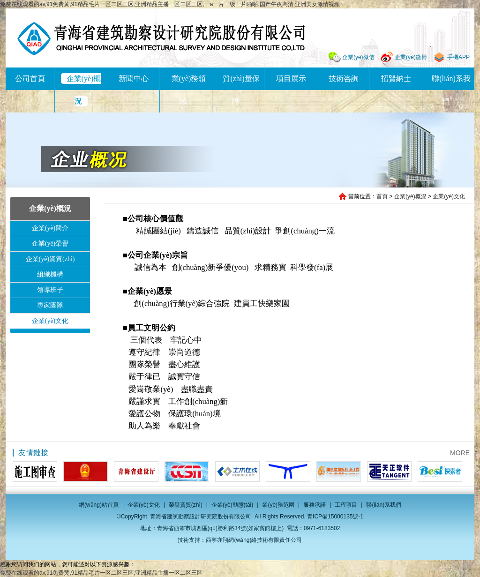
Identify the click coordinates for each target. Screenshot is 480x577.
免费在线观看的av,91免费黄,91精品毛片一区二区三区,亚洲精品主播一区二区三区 (101, 573)
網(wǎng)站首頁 (99, 505)
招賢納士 (396, 78)
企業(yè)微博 (411, 57)
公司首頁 (30, 78)
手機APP (458, 57)
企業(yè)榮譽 (50, 243)
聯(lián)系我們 (383, 505)
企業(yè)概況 (410, 196)
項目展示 (291, 78)
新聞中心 (134, 78)
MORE (460, 453)
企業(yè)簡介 (50, 228)
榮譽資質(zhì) (185, 505)
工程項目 (346, 505)
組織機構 (50, 274)
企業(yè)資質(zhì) (50, 258)
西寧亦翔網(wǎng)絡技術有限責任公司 (254, 540)
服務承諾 (314, 505)
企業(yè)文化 (449, 196)
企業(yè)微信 (358, 57)
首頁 (382, 196)
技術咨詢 (344, 78)
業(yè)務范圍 (278, 505)
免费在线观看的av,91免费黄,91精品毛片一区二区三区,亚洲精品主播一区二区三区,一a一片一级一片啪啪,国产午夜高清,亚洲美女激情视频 (170, 4)
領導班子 (50, 289)
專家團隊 (50, 305)
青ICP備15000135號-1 (335, 516)
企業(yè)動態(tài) (232, 505)
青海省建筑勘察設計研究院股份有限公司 (161, 38)
